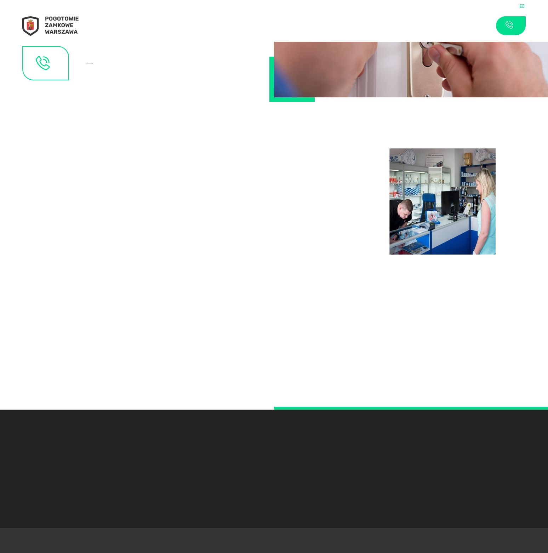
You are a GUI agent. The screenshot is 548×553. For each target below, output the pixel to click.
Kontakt (92, 63)
